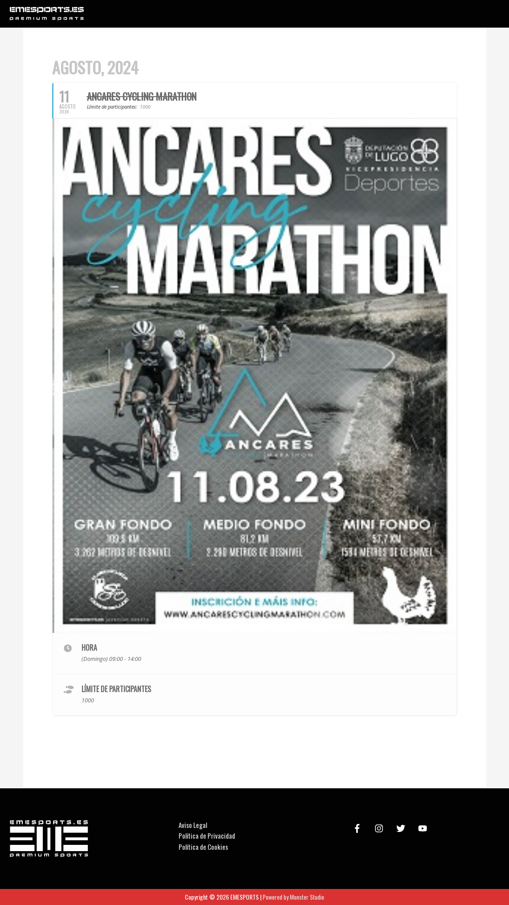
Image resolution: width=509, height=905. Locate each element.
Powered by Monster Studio (294, 896)
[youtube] (424, 828)
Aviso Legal (193, 825)
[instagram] (380, 828)
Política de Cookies (203, 847)
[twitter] (402, 828)
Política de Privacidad (207, 835)
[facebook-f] (358, 828)
